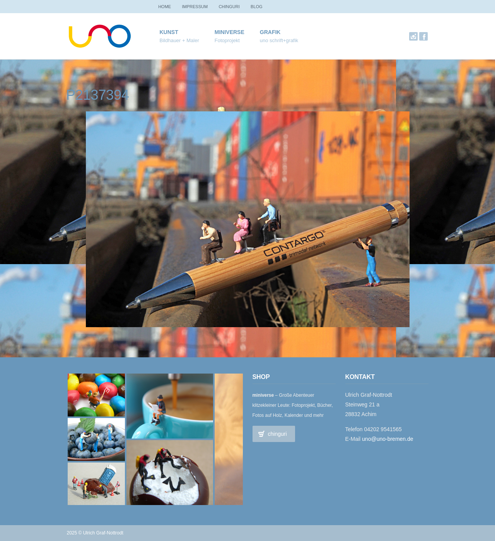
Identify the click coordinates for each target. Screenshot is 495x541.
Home (166, 6)
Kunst (179, 36)
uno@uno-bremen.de (387, 439)
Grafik (279, 36)
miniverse (229, 36)
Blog (266, 6)
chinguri (235, 6)
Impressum (199, 6)
